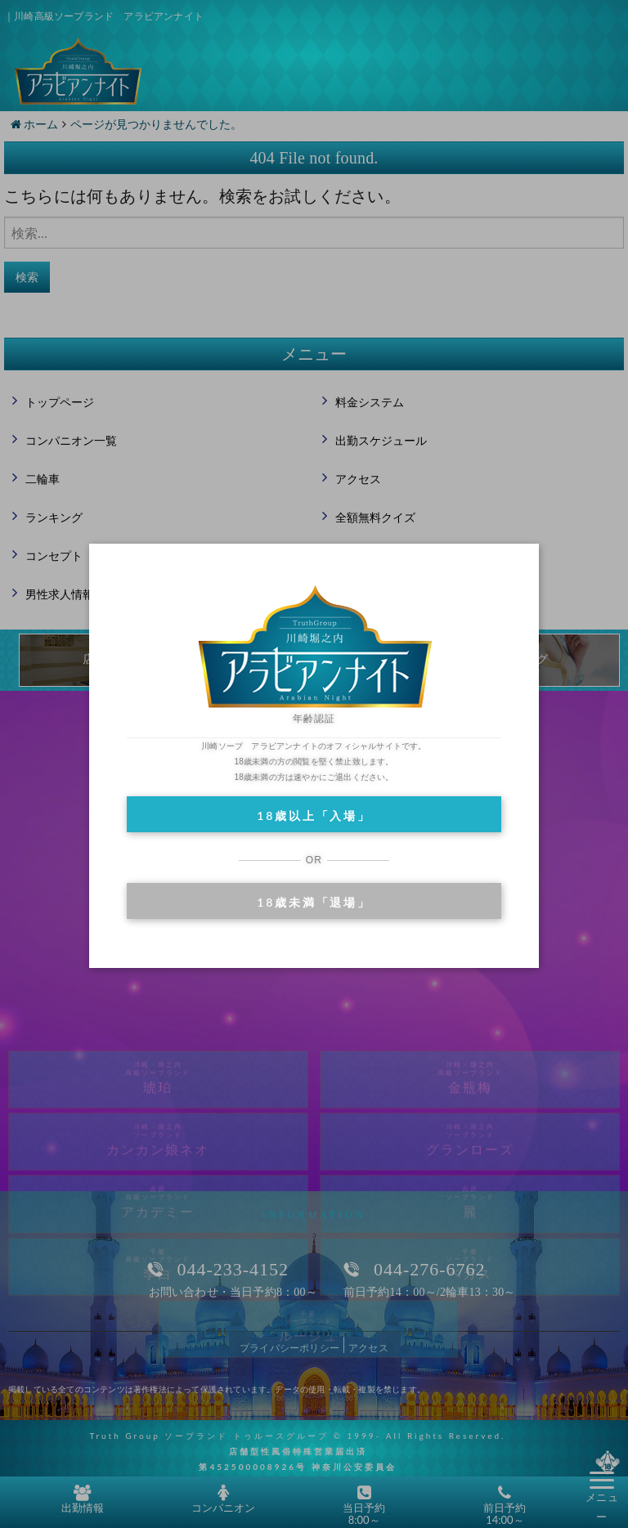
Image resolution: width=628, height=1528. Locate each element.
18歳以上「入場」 (313, 815)
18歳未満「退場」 (313, 902)
